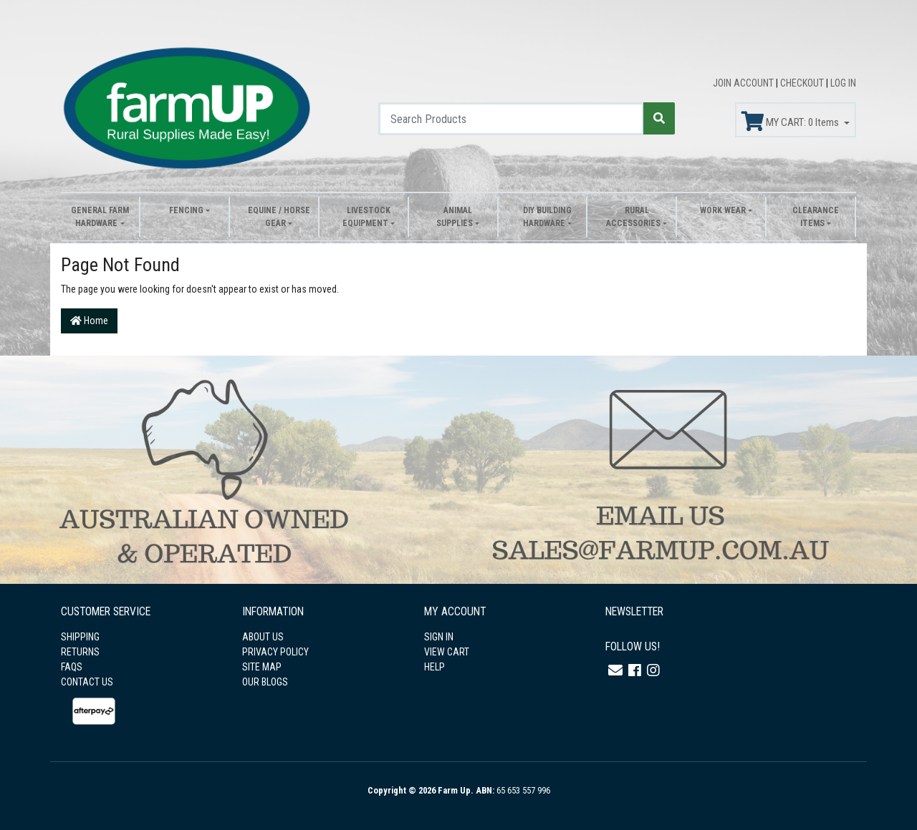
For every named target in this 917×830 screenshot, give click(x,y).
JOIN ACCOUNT (744, 83)
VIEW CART (446, 652)
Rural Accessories (633, 216)
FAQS (71, 667)
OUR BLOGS (265, 682)
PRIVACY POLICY (275, 652)
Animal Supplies (454, 216)
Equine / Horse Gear (279, 216)
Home (89, 320)
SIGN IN (438, 637)
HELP (434, 667)
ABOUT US (263, 637)
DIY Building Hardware (547, 216)
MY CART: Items (791, 122)
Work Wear (723, 210)
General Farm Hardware (100, 216)
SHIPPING (80, 637)
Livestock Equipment (366, 216)
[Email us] (615, 670)
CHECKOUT (803, 83)
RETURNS (80, 652)
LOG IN (843, 83)
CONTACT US (87, 682)
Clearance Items (815, 216)
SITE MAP (262, 667)
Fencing (186, 210)
